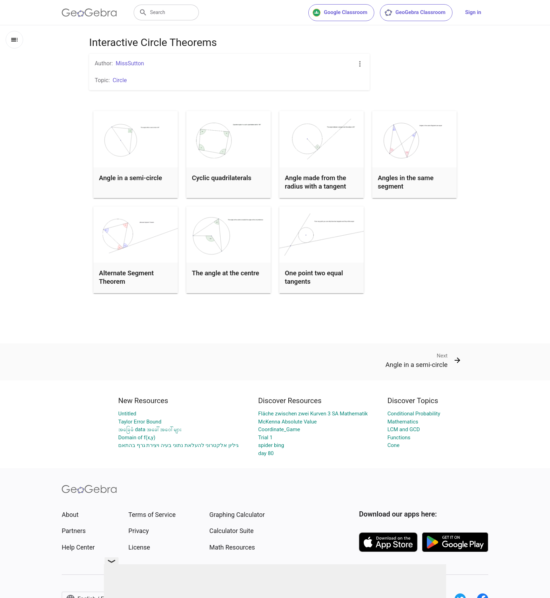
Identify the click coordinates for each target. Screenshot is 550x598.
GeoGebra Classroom (414, 12)
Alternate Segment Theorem (126, 277)
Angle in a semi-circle (130, 178)
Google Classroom (340, 12)
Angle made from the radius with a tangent (315, 182)
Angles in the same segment (406, 182)
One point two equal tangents (314, 277)
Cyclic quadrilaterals (221, 178)
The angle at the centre (225, 273)
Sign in (473, 12)
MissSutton (130, 63)
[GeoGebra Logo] (89, 12)
